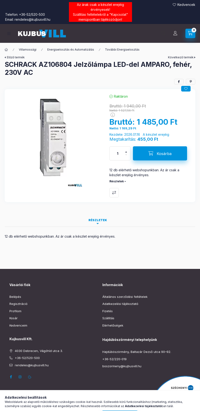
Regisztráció (18, 304)
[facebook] (179, 81)
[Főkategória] (6, 50)
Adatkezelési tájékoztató (120, 304)
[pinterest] (190, 81)
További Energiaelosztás (122, 49)
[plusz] (126, 150)
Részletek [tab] (97, 220)
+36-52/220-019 (114, 359)
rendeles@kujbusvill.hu (32, 19)
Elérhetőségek (112, 325)
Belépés (15, 297)
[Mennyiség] (117, 153)
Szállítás (108, 318)
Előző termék (16, 57)
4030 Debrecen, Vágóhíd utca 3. (39, 351)
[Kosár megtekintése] (190, 33)
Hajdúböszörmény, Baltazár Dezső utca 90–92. (136, 352)
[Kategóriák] (9, 33)
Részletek (116, 181)
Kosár (13, 318)
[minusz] (126, 156)
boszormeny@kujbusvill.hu (121, 366)
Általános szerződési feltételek (125, 297)
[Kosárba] (160, 153)
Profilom (15, 311)
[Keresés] (163, 33)
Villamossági (27, 49)
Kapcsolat (118, 14)
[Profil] (175, 33)
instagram (20, 377)
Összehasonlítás (114, 192)
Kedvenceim (18, 325)
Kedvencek (186, 5)
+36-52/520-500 (32, 14)
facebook (11, 377)
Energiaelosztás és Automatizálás (70, 49)
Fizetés (107, 311)
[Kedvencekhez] (186, 89)
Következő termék (181, 57)
